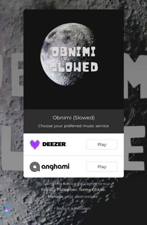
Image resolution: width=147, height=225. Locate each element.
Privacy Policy (55, 189)
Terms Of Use (92, 189)
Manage (55, 196)
